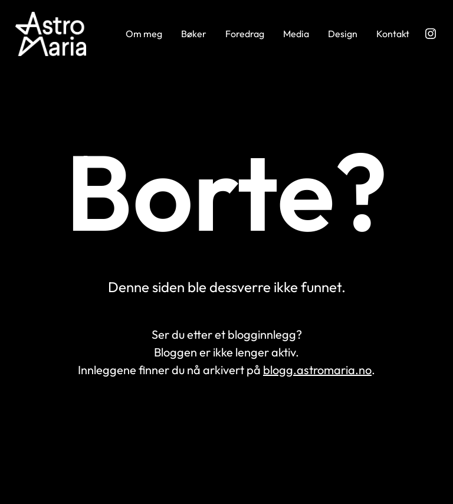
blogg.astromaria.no (317, 369)
